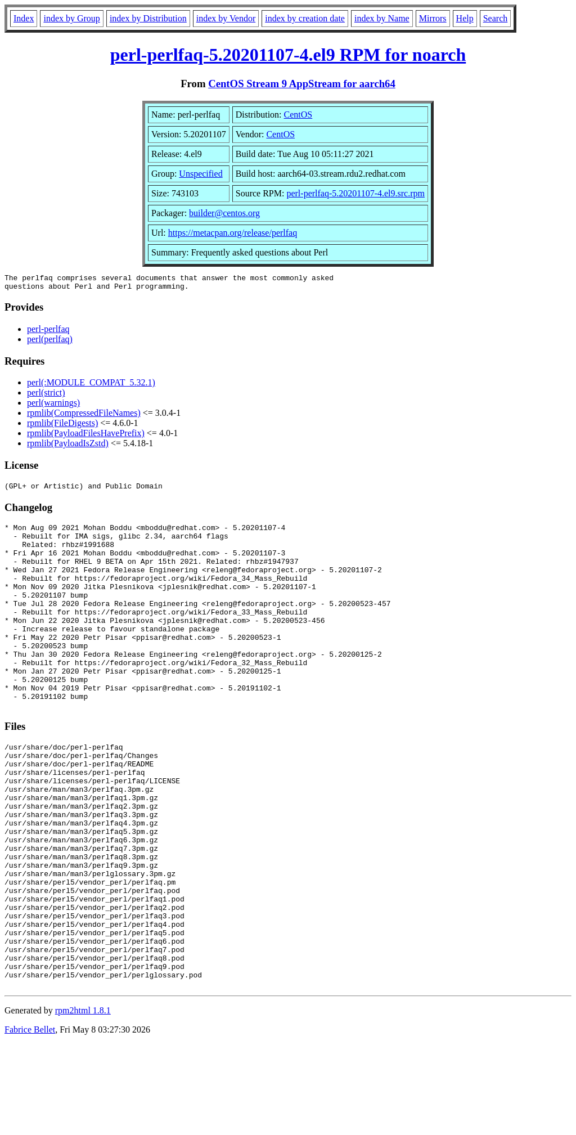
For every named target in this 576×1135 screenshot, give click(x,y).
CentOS (298, 114)
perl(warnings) (53, 406)
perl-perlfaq (48, 332)
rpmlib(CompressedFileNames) (84, 416)
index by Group (71, 18)
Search (495, 18)
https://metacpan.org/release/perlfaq (232, 232)
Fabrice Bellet (29, 1120)
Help (465, 18)
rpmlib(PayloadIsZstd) (68, 446)
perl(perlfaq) (50, 342)
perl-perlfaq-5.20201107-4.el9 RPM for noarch (288, 54)
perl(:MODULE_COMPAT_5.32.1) (91, 386)
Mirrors (433, 18)
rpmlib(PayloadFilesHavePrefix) (86, 436)
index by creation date (305, 18)
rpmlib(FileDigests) (62, 426)
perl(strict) (46, 396)
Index (24, 18)
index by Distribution (148, 18)
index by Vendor (225, 18)
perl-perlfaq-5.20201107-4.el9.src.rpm (355, 193)
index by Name (382, 18)
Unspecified (200, 173)
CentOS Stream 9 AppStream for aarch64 (301, 83)
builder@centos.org (224, 213)
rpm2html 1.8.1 (83, 1101)
